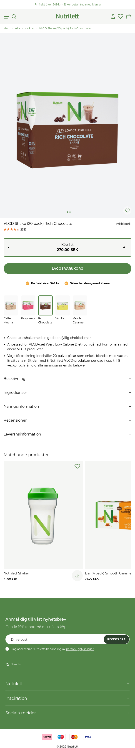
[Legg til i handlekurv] (77, 575)
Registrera (116, 639)
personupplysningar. (80, 649)
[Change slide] (67, 212)
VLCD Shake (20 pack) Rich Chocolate (64, 28)
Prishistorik (123, 223)
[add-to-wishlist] (77, 466)
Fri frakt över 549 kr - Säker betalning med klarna (68, 4)
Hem (7, 28)
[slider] (67, 125)
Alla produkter (25, 28)
